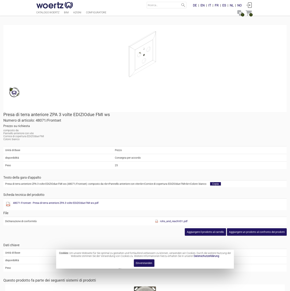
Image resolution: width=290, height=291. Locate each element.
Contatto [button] (119, 286)
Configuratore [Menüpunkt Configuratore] (96, 14)
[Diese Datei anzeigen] (152, 125)
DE (195, 5)
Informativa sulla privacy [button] (176, 286)
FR (217, 5)
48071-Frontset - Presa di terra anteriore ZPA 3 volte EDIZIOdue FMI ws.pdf (199, 123)
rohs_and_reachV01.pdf (224, 142)
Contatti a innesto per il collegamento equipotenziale (160, 208)
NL (232, 5)
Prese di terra (137, 237)
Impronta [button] (104, 286)
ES (224, 5)
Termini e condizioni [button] (142, 286)
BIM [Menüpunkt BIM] (66, 14)
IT (209, 5)
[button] (224, 152)
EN (202, 5)
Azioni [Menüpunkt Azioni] (77, 14)
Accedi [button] (249, 5)
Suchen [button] (183, 5)
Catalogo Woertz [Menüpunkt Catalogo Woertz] (47, 14)
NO (239, 5)
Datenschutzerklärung (206, 256)
